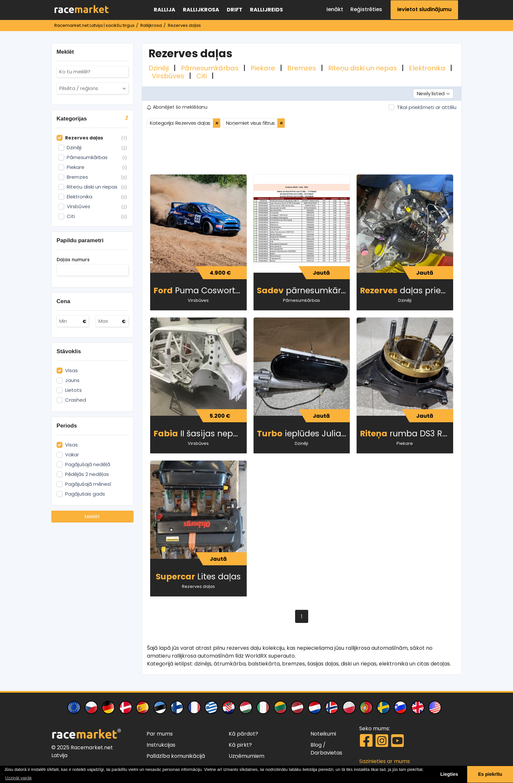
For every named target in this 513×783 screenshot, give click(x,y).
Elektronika (428, 68)
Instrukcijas (161, 745)
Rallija (164, 9)
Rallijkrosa (201, 9)
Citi (202, 76)
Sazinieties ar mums (384, 761)
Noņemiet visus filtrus (250, 122)
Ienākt (335, 9)
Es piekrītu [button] (490, 774)
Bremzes (302, 68)
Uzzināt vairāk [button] (18, 777)
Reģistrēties (366, 9)
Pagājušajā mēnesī (88, 484)
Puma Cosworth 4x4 (200, 290)
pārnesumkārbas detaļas (303, 290)
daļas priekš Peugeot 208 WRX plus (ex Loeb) (406, 290)
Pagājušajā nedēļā (87, 464)
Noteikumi (323, 733)
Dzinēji (159, 68)
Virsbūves (169, 76)
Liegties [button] (449, 774)
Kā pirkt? (240, 745)
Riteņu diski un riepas (363, 68)
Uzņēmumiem (246, 756)
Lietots (73, 390)
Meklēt (92, 516)
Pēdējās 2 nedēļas (87, 474)
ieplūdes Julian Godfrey (303, 433)
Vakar (72, 455)
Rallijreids (266, 9)
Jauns (72, 380)
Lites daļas (198, 576)
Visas (71, 370)
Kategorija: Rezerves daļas (180, 122)
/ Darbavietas (326, 748)
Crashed (75, 400)
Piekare (264, 68)
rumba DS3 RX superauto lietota (406, 433)
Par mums (160, 733)
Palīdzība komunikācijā (176, 756)
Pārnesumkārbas (210, 68)
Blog (316, 745)
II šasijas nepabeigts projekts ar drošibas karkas (200, 433)
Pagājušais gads (85, 494)
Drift (234, 9)
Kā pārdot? (243, 733)
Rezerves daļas (198, 586)
